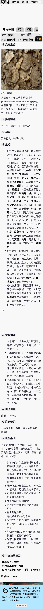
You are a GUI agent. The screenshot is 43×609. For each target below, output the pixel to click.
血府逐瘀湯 (15, 181)
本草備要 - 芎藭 (10, 562)
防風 (9, 281)
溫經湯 (15, 189)
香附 (21, 174)
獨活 (28, 278)
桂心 (11, 185)
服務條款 (15, 600)
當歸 (19, 185)
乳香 (9, 231)
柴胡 (19, 201)
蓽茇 (11, 297)
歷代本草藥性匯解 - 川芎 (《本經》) (21, 569)
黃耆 (16, 239)
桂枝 (33, 208)
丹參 (26, 208)
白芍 (26, 201)
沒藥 (16, 231)
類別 (20, 29)
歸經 (29, 29)
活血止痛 (28, 39)
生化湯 (10, 197)
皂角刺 (32, 239)
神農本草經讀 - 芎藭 (12, 566)
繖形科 (11, 39)
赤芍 (26, 178)
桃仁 (14, 174)
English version (9, 576)
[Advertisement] (21, 326)
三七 (35, 228)
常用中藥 (8, 29)
